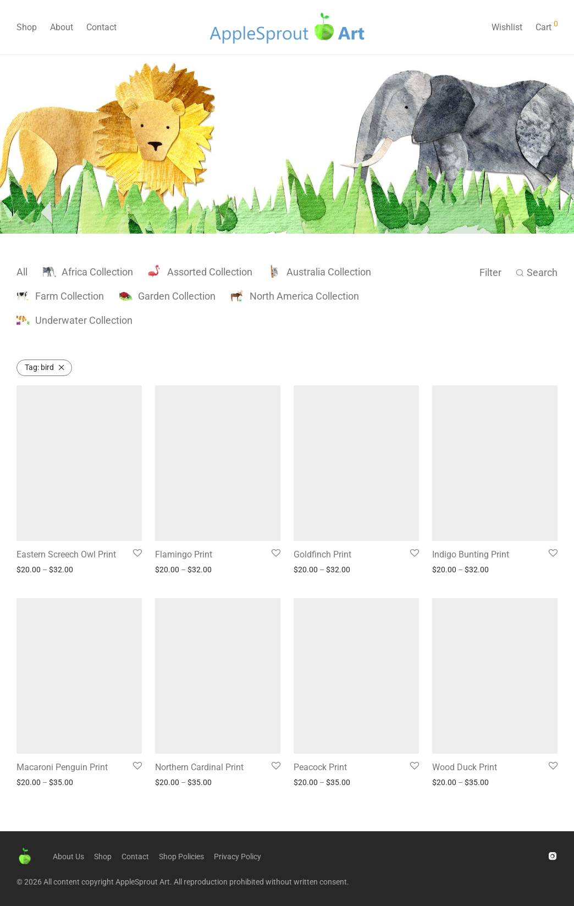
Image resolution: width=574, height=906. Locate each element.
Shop (26, 27)
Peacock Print (320, 767)
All (21, 272)
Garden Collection (167, 296)
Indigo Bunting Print (470, 554)
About (61, 27)
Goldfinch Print (322, 554)
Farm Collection (60, 296)
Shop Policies (181, 856)
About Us (68, 856)
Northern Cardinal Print (199, 767)
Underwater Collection (74, 320)
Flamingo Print (183, 554)
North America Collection (295, 296)
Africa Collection (88, 272)
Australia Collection (319, 272)
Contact (101, 27)
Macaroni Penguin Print (62, 767)
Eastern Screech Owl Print (66, 554)
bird (39, 367)
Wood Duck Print (464, 767)
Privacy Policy (237, 856)
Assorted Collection (200, 272)
